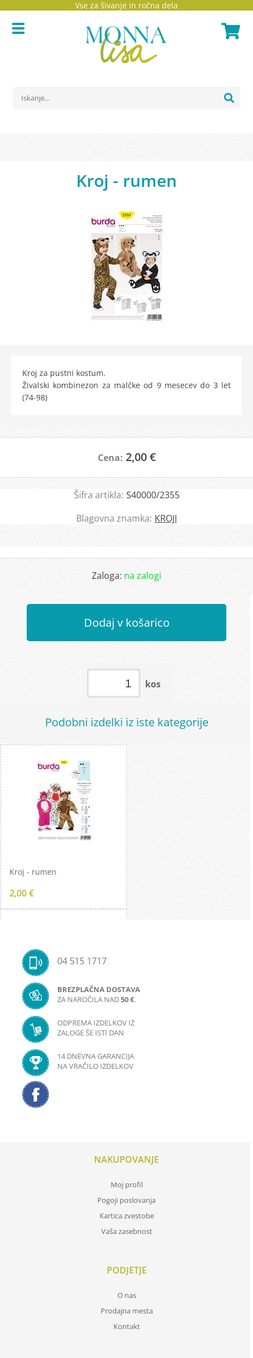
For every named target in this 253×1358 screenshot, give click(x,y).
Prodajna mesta (127, 1311)
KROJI (166, 518)
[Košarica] (229, 31)
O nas (126, 1295)
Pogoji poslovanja (126, 1200)
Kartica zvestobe (127, 1216)
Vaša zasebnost (126, 1231)
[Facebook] (126, 1097)
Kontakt (126, 1326)
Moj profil (127, 1184)
